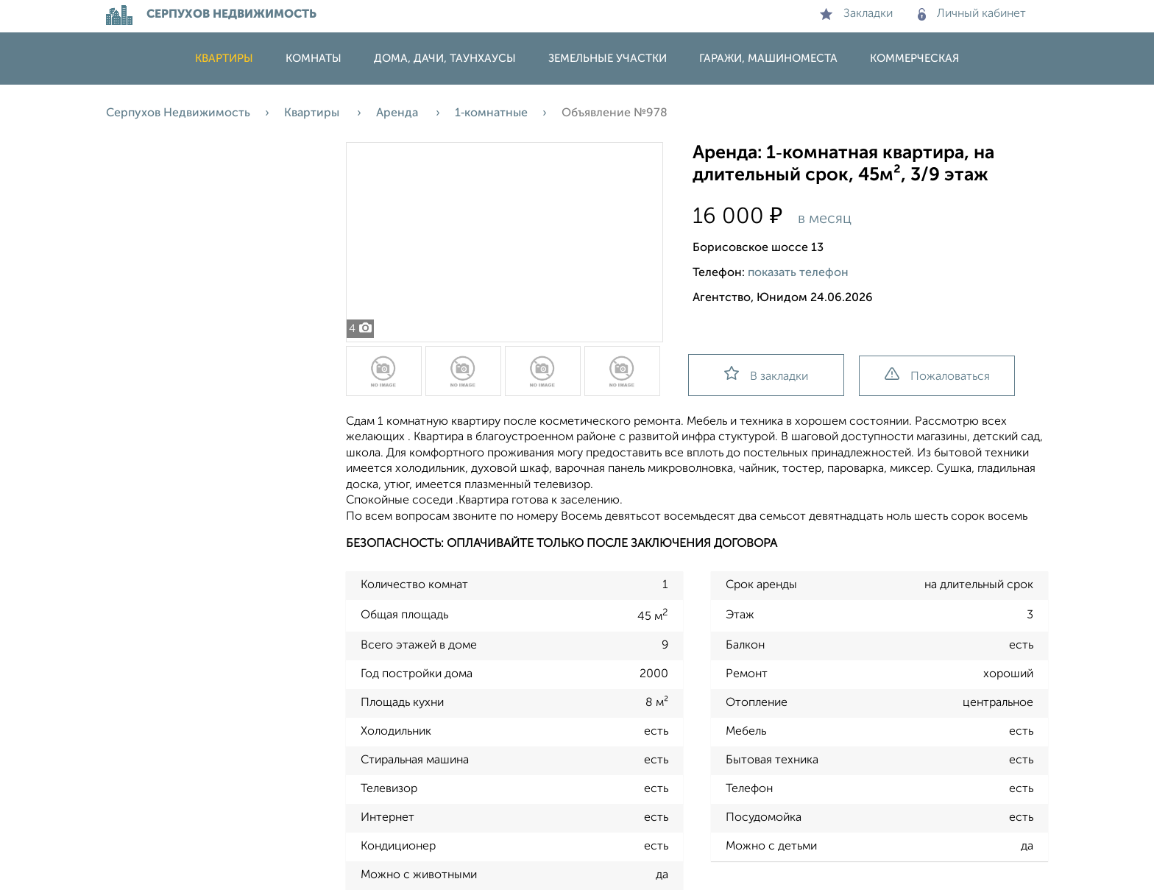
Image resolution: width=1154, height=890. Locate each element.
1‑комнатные (491, 113)
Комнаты (313, 58)
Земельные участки (607, 58)
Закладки (856, 14)
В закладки (766, 374)
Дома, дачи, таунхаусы (445, 58)
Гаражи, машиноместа (768, 58)
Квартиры (224, 58)
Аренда (398, 113)
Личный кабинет (972, 14)
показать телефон (798, 273)
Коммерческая (914, 58)
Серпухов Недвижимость (178, 113)
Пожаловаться (937, 375)
